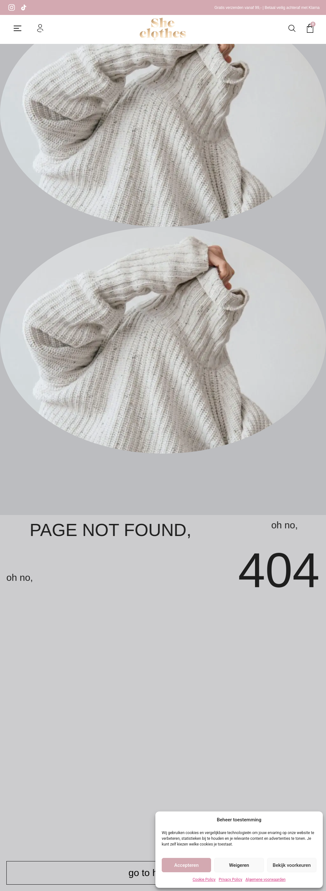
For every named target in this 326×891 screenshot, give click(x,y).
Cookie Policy (204, 879)
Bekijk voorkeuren (292, 865)
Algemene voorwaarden (265, 879)
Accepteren (186, 865)
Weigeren (239, 865)
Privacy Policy (230, 879)
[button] (17, 29)
